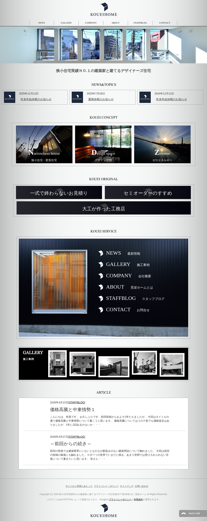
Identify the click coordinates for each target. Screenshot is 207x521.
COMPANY (91, 22)
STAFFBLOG (140, 22)
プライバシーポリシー (120, 499)
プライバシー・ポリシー (106, 486)
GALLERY (66, 22)
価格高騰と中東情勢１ (72, 409)
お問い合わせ (141, 486)
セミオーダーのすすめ (148, 193)
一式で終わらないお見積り (59, 193)
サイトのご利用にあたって (79, 486)
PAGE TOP (194, 513)
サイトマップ (126, 486)
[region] (103, 44)
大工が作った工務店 (103, 208)
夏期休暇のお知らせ (101, 99)
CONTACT (164, 22)
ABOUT (116, 22)
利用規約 (138, 499)
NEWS (41, 22)
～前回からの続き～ (70, 443)
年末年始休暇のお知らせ (36, 99)
